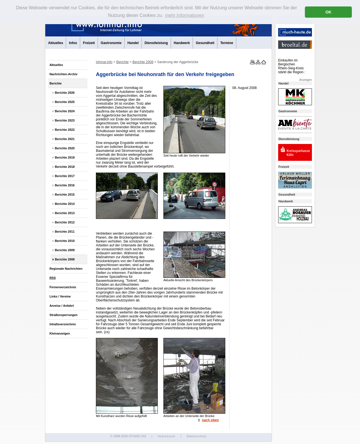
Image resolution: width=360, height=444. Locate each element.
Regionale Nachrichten (66, 268)
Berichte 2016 (65, 185)
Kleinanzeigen (60, 333)
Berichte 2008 (65, 259)
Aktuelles (55, 43)
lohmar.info (104, 62)
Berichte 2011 (65, 231)
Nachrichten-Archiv (64, 74)
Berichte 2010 (65, 240)
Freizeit (89, 43)
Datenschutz (197, 436)
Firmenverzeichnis (63, 287)
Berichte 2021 (65, 139)
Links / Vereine (60, 296)
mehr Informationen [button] (184, 15)
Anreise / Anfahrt (62, 305)
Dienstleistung (156, 43)
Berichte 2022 (65, 129)
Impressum (166, 436)
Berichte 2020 (65, 148)
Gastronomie (111, 43)
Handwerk (182, 43)
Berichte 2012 (65, 222)
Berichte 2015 (65, 194)
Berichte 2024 (65, 111)
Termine (226, 43)
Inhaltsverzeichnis (63, 324)
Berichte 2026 (65, 92)
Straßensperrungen (64, 315)
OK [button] (328, 12)
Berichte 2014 (65, 203)
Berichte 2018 (65, 166)
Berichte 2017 (65, 176)
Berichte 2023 (65, 120)
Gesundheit (205, 43)
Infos (73, 43)
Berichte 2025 (65, 102)
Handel (133, 43)
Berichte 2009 (65, 250)
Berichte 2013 (65, 213)
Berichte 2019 (65, 157)
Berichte (56, 83)
